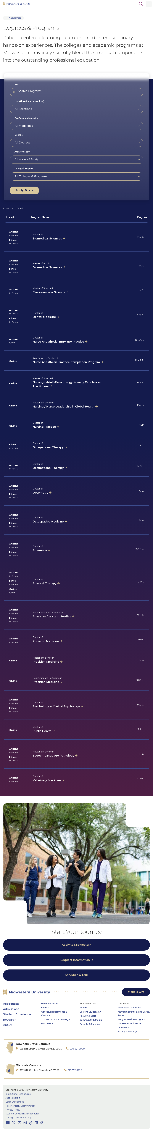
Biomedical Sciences (47, 238)
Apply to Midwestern (76, 944)
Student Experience (17, 1014)
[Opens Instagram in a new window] (25, 1123)
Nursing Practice (44, 426)
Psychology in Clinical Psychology (56, 706)
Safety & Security (127, 1031)
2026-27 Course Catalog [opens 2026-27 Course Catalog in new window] (54, 1019)
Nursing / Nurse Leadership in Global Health (63, 406)
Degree (18, 135)
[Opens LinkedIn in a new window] (36, 1123)
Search (18, 84)
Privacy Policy (12, 1109)
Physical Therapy (44, 583)
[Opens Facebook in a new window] (8, 1123)
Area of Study (22, 151)
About (7, 1025)
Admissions (11, 1009)
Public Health (42, 731)
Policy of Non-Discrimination (20, 1106)
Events (45, 1007)
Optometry (40, 492)
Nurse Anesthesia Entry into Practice (58, 341)
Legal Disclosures (14, 1101)
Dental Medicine (44, 317)
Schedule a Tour (76, 975)
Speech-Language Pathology (53, 755)
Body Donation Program (131, 1019)
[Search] (141, 4)
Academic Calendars (129, 1007)
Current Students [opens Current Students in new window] (89, 1011)
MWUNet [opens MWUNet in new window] (46, 1023)
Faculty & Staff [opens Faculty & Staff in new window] (88, 1016)
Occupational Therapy (48, 447)
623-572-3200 (75, 1070)
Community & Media (91, 1020)
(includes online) (29, 101)
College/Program (23, 168)
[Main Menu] (149, 4)
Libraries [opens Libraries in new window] (122, 1027)
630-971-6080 (77, 1049)
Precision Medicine (46, 661)
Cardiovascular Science (49, 292)
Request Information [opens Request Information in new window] (75, 960)
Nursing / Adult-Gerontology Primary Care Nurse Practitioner (67, 384)
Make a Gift (136, 992)
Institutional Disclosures (18, 1094)
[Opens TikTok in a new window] (30, 1123)
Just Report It (12, 1098)
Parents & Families (90, 1024)
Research (9, 1019)
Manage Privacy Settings (18, 1117)
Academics (15, 18)
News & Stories (49, 1003)
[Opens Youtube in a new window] (19, 1123)
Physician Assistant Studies (52, 616)
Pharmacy (40, 550)
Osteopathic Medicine (48, 521)
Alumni (83, 1007)
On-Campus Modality (26, 118)
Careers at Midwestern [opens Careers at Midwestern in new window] (130, 1023)
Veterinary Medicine (47, 780)
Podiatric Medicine (46, 641)
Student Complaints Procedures (22, 1113)
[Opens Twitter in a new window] (14, 1123)
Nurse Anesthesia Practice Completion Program (66, 362)
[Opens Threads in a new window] (41, 1123)
